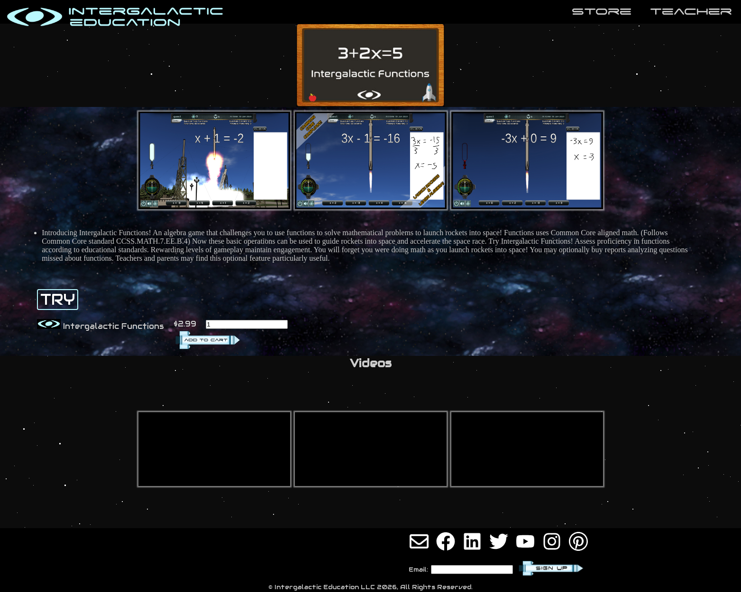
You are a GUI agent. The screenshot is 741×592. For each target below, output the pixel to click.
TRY (57, 299)
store (601, 11)
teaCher (691, 11)
